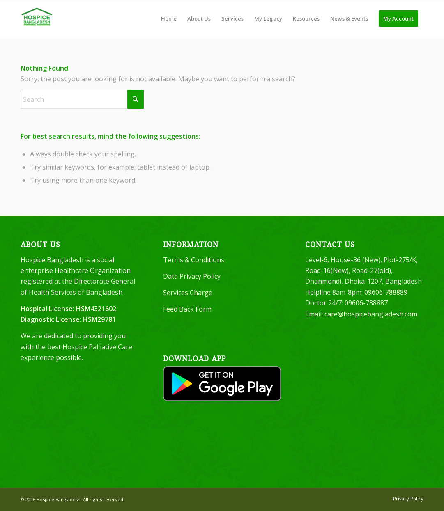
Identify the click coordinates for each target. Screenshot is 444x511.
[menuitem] (169, 18)
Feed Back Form (187, 309)
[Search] (82, 99)
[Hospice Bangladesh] (37, 18)
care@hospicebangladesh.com (370, 314)
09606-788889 (385, 292)
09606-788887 (366, 302)
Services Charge (187, 292)
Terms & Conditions (193, 259)
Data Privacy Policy (192, 276)
